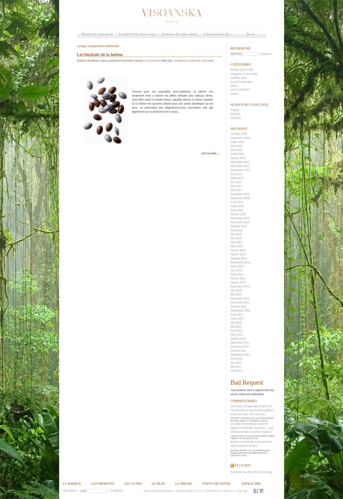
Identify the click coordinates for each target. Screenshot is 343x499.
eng (239, 490)
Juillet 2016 (237, 206)
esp (245, 490)
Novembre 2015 (240, 222)
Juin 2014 (236, 270)
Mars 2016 (237, 210)
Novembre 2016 (240, 194)
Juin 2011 (236, 362)
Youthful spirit (239, 77)
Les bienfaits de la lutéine (100, 54)
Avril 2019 (236, 150)
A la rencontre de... (218, 34)
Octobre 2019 (239, 134)
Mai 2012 (236, 326)
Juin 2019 (236, 146)
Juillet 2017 (237, 178)
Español (235, 113)
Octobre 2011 (239, 350)
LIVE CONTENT (240, 89)
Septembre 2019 (240, 138)
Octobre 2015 (239, 226)
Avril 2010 (236, 370)
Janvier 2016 (238, 214)
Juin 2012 (236, 322)
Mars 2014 (237, 274)
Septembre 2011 (240, 354)
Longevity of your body (244, 73)
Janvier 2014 (238, 282)
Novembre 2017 (240, 166)
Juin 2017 (236, 182)
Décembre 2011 (240, 342)
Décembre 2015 (240, 218)
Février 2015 (238, 250)
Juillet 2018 (237, 154)
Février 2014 (238, 278)
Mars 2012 (237, 334)
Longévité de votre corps (137, 34)
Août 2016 (237, 202)
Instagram (261, 491)
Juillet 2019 (237, 142)
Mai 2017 (236, 186)
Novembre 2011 (240, 346)
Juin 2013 (236, 290)
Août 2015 (237, 230)
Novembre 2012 (240, 302)
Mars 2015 (237, 246)
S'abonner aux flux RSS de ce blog (251, 472)
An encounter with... (242, 81)
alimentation (208, 61)
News (251, 34)
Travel (234, 93)
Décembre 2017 (240, 162)
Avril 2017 (236, 190)
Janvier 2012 (238, 338)
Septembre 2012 (240, 310)
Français (236, 118)
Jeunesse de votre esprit (179, 34)
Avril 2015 (236, 242)
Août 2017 (237, 174)
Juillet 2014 (237, 266)
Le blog (81, 46)
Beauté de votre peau (96, 34)
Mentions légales (184, 490)
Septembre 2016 (240, 198)
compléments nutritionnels (103, 46)
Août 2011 (237, 358)
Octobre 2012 (239, 306)
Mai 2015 (236, 238)
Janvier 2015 (238, 254)
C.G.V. (199, 490)
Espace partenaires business (158, 490)
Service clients (212, 490)
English (235, 109)
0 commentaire (152, 61)
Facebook (256, 491)
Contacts (226, 490)
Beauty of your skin (242, 69)
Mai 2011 (236, 366)
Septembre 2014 (240, 262)
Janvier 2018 (238, 158)
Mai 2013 (236, 294)
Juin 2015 (236, 234)
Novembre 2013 (240, 286)
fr (234, 490)
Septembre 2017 (240, 170)
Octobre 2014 (239, 258)
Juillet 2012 (237, 318)
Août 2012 (237, 314)
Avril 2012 (236, 330)
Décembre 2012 (240, 298)
